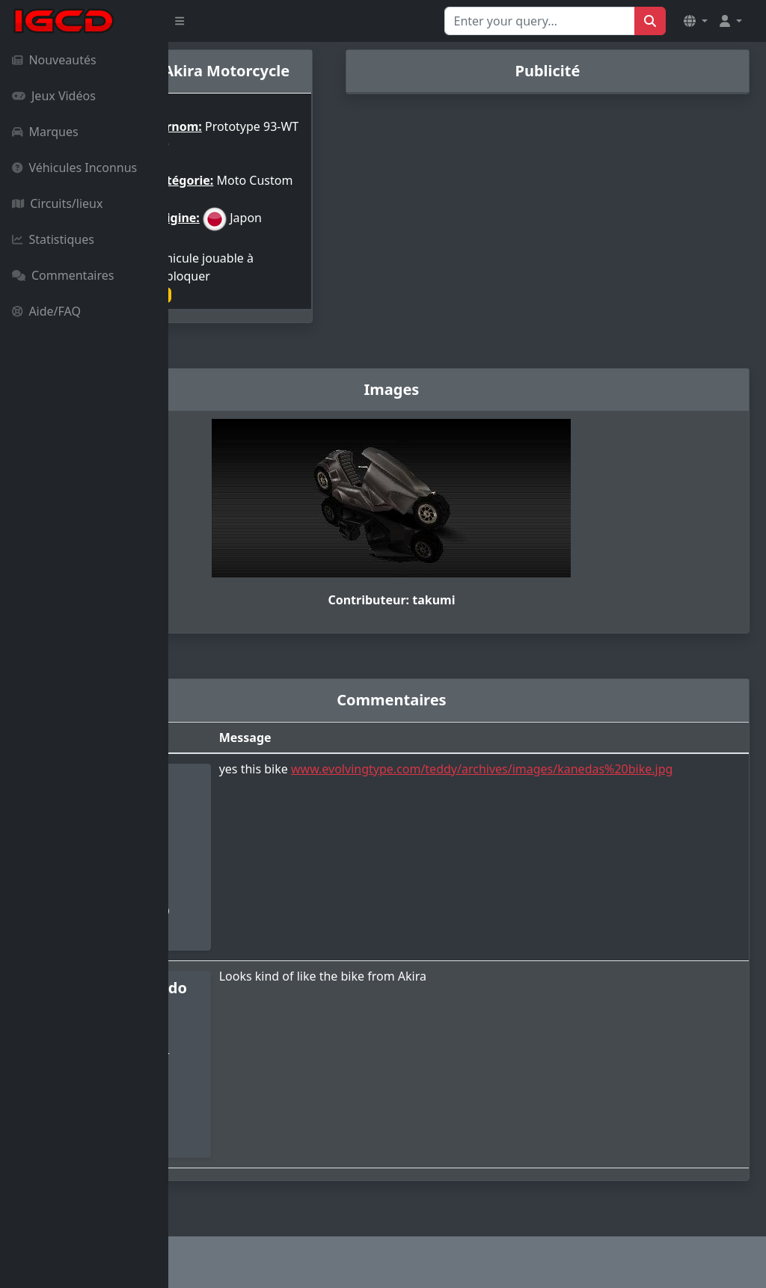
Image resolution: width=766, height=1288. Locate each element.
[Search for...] (539, 21)
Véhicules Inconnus (74, 167)
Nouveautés (54, 60)
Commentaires (63, 275)
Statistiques (53, 239)
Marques (45, 131)
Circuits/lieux (57, 203)
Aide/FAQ (46, 311)
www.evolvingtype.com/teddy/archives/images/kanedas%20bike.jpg (523, 799)
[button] (696, 21)
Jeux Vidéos (54, 96)
